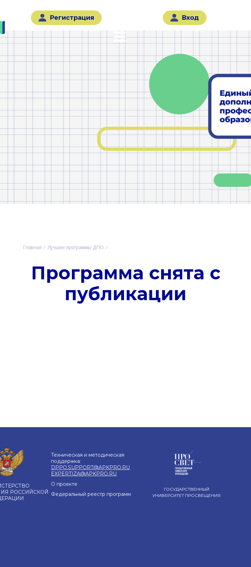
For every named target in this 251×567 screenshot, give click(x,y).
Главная (32, 247)
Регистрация (66, 18)
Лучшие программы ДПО (76, 247)
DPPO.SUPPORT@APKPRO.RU (90, 467)
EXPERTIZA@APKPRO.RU (84, 474)
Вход (184, 18)
